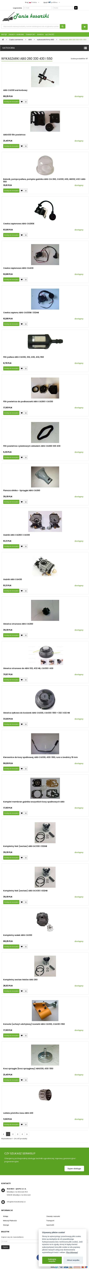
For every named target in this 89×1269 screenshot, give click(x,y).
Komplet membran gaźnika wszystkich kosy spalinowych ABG (33, 802)
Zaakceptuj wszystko (52, 1260)
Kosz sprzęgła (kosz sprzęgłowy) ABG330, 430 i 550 (28, 1068)
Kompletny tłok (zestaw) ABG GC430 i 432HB (25, 891)
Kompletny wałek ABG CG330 (17, 935)
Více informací (72, 1252)
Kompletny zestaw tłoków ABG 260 (20, 979)
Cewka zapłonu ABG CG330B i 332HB (21, 312)
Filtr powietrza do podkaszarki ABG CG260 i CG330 (28, 401)
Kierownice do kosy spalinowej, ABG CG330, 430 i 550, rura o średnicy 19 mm (40, 757)
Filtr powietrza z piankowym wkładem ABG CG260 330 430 (31, 446)
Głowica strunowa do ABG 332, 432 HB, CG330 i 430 (28, 668)
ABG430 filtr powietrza (14, 135)
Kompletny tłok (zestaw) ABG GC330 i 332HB (25, 846)
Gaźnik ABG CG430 (12, 579)
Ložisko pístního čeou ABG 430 (18, 1113)
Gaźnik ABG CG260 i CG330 (16, 535)
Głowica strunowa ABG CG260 (18, 624)
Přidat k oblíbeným (22, 102)
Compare (26, 102)
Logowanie (17, 8)
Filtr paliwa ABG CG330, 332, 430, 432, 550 (23, 357)
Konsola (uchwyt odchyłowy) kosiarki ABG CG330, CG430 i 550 (34, 1024)
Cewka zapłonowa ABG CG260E (18, 223)
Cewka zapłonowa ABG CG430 (18, 268)
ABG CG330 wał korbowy (15, 90)
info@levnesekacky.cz (16, 1202)
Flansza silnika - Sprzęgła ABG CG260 (21, 490)
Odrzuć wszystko (73, 1260)
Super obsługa (74, 1168)
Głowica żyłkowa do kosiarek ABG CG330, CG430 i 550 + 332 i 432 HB (36, 713)
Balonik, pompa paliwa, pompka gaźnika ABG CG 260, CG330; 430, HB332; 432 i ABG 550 (44, 180)
